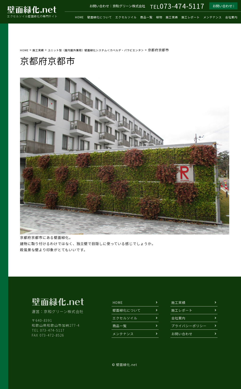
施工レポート (190, 17)
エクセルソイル (126, 17)
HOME (79, 17)
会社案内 (231, 17)
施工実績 (172, 17)
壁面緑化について (99, 17)
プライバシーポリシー (189, 325)
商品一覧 (146, 17)
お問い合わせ (223, 6)
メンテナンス (212, 17)
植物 (159, 17)
